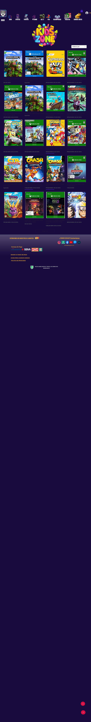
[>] (83, 712)
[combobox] (79, 46)
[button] (81, 10)
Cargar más (45, 231)
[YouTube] (71, 242)
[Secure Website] (32, 267)
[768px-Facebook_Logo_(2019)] (67, 242)
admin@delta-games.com (69, 245)
